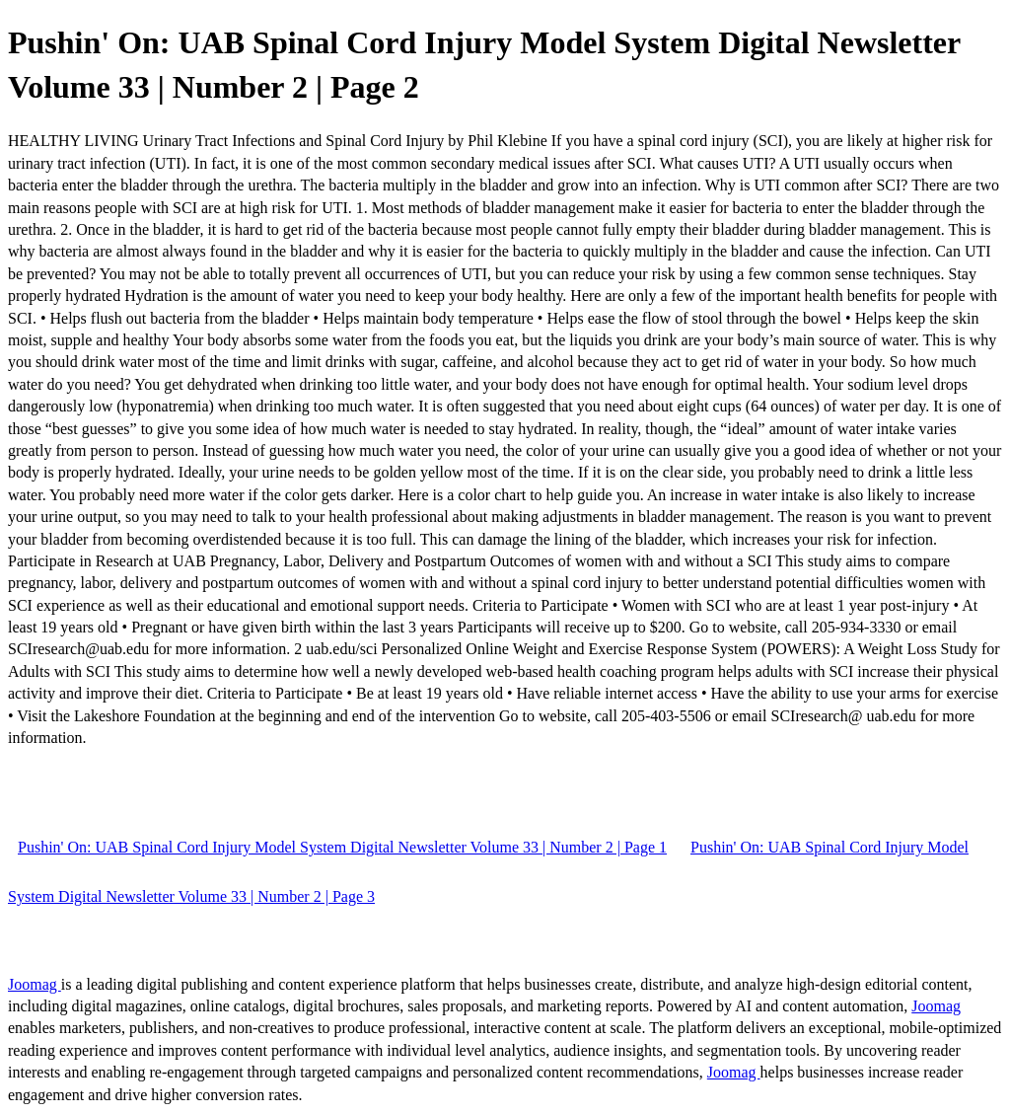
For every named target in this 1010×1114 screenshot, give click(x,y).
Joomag (34, 984)
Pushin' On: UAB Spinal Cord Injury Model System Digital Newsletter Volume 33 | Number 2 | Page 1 (342, 847)
